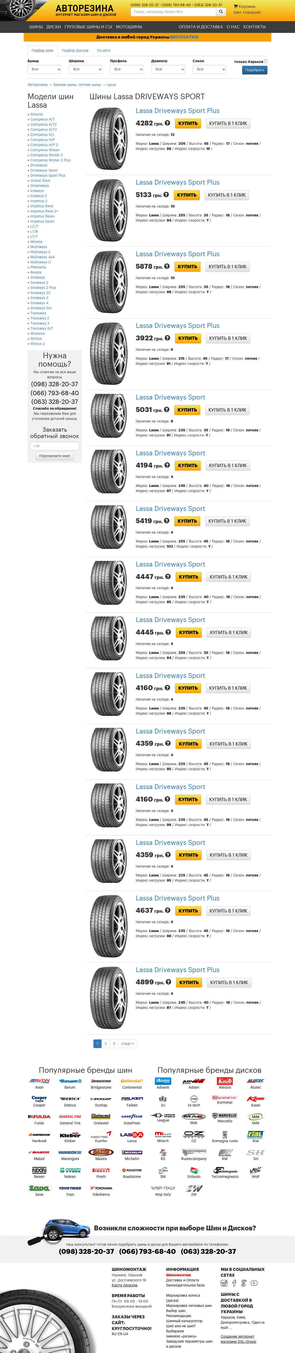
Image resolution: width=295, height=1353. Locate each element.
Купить (188, 123)
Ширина (76, 61)
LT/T (34, 237)
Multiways (38, 247)
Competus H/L (42, 135)
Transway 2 (39, 318)
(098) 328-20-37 (145, 5)
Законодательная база (185, 1285)
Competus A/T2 (43, 124)
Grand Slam (40, 181)
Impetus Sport (42, 221)
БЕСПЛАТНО (184, 37)
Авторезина (85, 8)
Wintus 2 (37, 344)
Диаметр (159, 61)
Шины (36, 27)
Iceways (37, 191)
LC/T (34, 226)
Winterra (37, 334)
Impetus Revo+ (42, 216)
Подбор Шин (42, 51)
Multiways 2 (40, 252)
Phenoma (38, 267)
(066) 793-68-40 (176, 5)
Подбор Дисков (75, 51)
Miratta (36, 242)
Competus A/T (42, 119)
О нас (233, 27)
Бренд (33, 61)
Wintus (36, 339)
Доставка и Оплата (182, 1280)
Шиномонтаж (178, 1275)
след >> (127, 1044)
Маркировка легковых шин (189, 1306)
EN (120, 1334)
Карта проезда (125, 1285)
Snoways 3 (39, 298)
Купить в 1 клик (228, 123)
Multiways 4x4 (42, 257)
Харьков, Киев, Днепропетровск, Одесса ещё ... (243, 1323)
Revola (36, 272)
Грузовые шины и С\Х (89, 27)
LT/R (34, 232)
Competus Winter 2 (46, 155)
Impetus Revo (41, 206)
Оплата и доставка (201, 27)
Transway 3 (39, 323)
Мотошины (129, 27)
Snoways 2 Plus (43, 288)
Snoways (37, 277)
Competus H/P (42, 140)
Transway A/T (41, 328)
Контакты (254, 27)
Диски (53, 27)
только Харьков (250, 62)
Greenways (39, 186)
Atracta (36, 114)
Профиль (118, 61)
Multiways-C (40, 262)
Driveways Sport (44, 170)
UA (125, 1334)
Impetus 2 (38, 201)
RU (114, 1334)
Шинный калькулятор (184, 1321)
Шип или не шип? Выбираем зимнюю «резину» (181, 1331)
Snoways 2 (39, 283)
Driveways (38, 165)
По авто (103, 51)
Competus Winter (45, 150)
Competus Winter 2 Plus (50, 160)
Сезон (198, 61)
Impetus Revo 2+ (44, 211)
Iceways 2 (38, 196)
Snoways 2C (40, 293)
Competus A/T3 (43, 130)
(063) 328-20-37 (208, 5)
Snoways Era (41, 308)
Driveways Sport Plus (48, 175)
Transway (38, 313)
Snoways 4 (39, 303)
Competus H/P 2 (44, 145)
